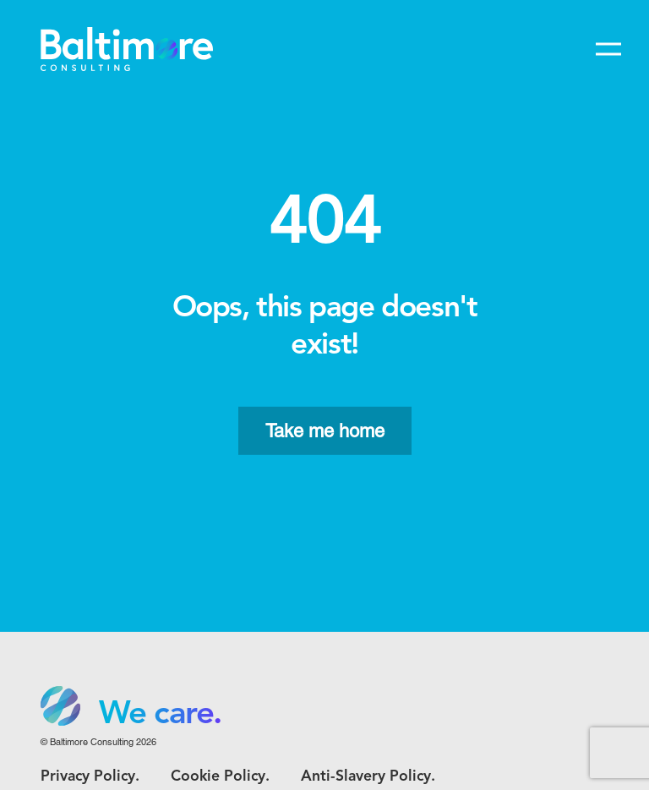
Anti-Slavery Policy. (368, 777)
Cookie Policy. (220, 777)
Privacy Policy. (90, 777)
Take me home (324, 431)
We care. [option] (160, 715)
